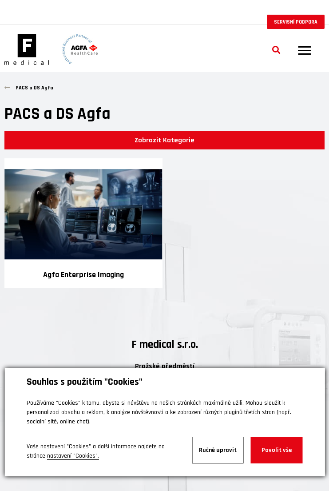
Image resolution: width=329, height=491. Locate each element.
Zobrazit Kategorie (164, 140)
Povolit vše (277, 450)
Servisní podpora (295, 22)
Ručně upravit (218, 450)
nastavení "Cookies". (73, 456)
